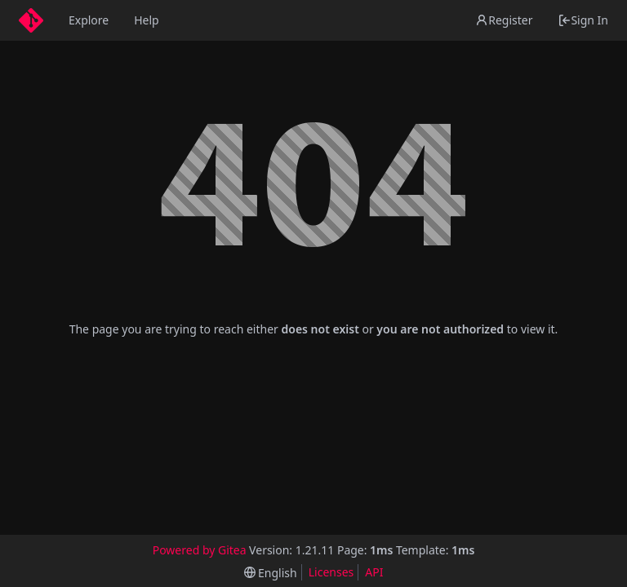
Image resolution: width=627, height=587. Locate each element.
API (374, 572)
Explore (89, 20)
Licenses (331, 572)
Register (503, 20)
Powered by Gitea (200, 550)
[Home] (31, 20)
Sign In (583, 20)
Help (146, 20)
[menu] (270, 572)
